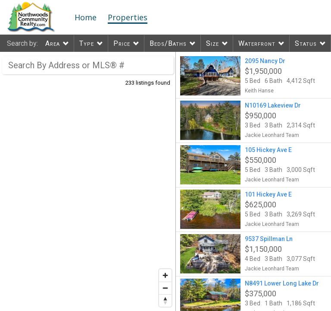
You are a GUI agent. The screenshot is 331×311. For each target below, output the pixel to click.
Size (212, 43)
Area (52, 43)
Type (86, 43)
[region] (88, 181)
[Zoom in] (165, 275)
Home (86, 17)
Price (121, 43)
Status (306, 43)
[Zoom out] (165, 288)
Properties (127, 17)
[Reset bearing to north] (165, 300)
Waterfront (256, 43)
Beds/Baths (168, 43)
